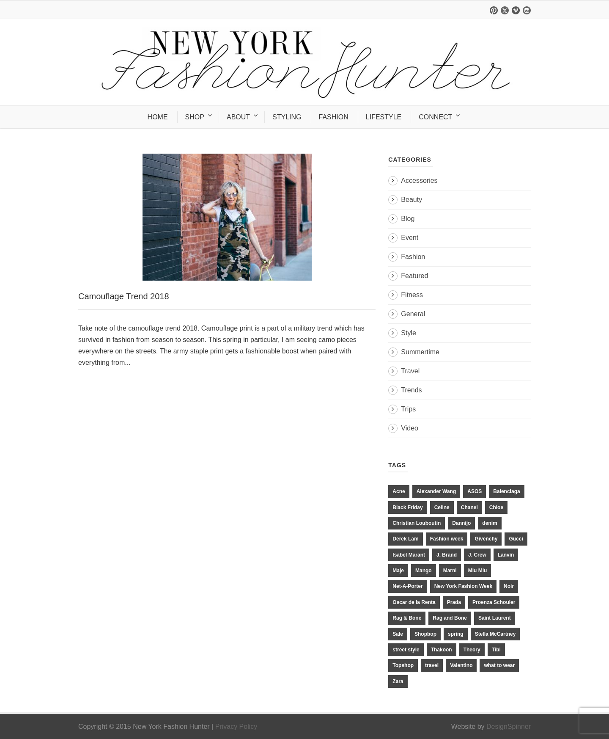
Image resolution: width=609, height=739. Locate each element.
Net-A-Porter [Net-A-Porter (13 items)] (407, 586)
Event (409, 237)
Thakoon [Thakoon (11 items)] (441, 650)
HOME (158, 117)
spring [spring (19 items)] (456, 634)
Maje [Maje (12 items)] (398, 571)
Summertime (420, 352)
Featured (414, 275)
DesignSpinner (508, 726)
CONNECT (435, 117)
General (413, 313)
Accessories (419, 180)
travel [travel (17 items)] (432, 665)
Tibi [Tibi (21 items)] (496, 650)
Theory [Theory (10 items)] (472, 650)
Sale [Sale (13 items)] (397, 634)
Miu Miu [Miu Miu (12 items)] (477, 571)
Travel (410, 371)
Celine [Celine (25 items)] (442, 507)
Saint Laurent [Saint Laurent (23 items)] (494, 618)
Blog (407, 218)
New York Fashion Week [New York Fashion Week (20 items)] (463, 586)
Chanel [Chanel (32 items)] (469, 507)
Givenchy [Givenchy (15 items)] (486, 539)
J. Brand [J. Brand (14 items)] (446, 555)
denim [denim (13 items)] (489, 523)
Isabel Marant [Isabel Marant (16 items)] (408, 555)
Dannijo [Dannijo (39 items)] (461, 523)
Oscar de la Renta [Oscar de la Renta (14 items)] (413, 602)
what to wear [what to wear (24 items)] (499, 665)
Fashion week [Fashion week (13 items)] (447, 539)
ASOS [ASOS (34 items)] (474, 491)
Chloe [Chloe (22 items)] (496, 507)
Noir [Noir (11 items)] (509, 586)
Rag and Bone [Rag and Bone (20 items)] (450, 618)
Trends (411, 390)
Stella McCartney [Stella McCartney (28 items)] (495, 634)
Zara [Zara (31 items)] (397, 681)
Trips (408, 409)
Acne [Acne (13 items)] (398, 491)
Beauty (411, 199)
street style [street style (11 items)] (405, 650)
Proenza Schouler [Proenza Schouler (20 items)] (493, 602)
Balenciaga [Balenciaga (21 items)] (506, 491)
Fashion (413, 256)
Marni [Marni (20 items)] (450, 571)
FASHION (333, 117)
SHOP (194, 117)
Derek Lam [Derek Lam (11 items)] (405, 539)
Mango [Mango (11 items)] (423, 571)
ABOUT (238, 117)
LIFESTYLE (383, 117)
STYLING (286, 117)
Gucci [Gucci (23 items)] (516, 539)
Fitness (412, 294)
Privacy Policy (236, 726)
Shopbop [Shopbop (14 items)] (425, 634)
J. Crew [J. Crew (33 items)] (477, 555)
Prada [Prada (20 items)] (454, 602)
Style (408, 332)
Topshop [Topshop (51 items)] (403, 665)
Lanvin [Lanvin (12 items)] (506, 555)
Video (409, 428)
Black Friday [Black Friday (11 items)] (407, 507)
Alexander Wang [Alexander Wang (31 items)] (436, 491)
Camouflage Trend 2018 (123, 296)
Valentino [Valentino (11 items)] (461, 665)
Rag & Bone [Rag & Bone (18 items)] (406, 618)
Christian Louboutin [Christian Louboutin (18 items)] (416, 523)
